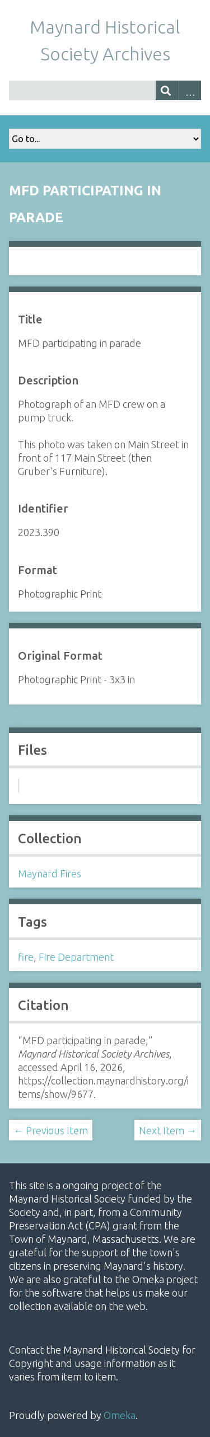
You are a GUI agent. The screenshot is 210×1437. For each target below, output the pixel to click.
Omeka (120, 1415)
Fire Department (76, 956)
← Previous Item (50, 1130)
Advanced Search (190, 90)
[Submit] (167, 90)
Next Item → (168, 1130)
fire (26, 956)
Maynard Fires (49, 873)
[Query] (105, 90)
